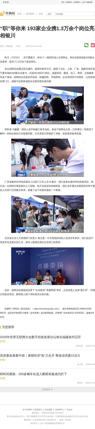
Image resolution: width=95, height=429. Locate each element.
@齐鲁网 (35, 313)
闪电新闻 (69, 2)
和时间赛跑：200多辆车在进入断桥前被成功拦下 (33, 374)
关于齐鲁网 (27, 410)
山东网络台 (77, 2)
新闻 (19, 14)
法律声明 (58, 410)
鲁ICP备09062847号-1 (16, 416)
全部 (49, 14)
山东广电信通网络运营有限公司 (52, 423)
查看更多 (46, 389)
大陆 (40, 14)
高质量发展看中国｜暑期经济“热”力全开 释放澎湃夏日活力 (40, 355)
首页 (62, 2)
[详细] (2, 341)
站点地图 (48, 410)
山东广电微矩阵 (87, 2)
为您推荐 (8, 327)
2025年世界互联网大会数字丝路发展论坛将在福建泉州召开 (40, 337)
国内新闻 (30, 14)
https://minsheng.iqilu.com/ (46, 309)
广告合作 (68, 410)
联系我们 (38, 410)
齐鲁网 (6, 2)
